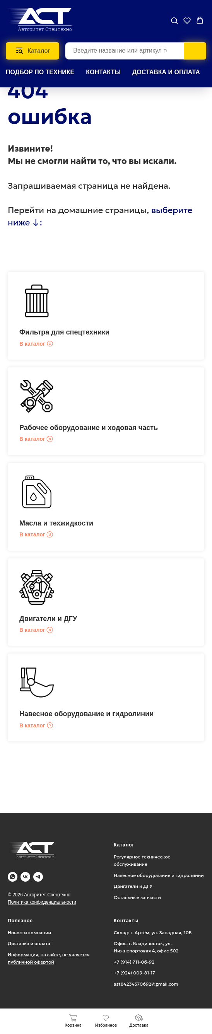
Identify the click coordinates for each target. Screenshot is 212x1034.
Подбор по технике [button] (40, 72)
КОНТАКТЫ (103, 72)
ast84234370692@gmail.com (146, 984)
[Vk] (25, 877)
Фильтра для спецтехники (64, 332)
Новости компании (29, 932)
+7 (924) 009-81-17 (134, 973)
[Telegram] (38, 877)
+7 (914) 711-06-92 (134, 962)
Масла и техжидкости (56, 523)
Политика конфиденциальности (42, 902)
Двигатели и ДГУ (48, 619)
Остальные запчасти (137, 897)
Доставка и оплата (29, 943)
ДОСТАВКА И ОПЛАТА (166, 72)
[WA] (12, 877)
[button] (174, 20)
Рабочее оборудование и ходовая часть (88, 428)
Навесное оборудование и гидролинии (86, 714)
